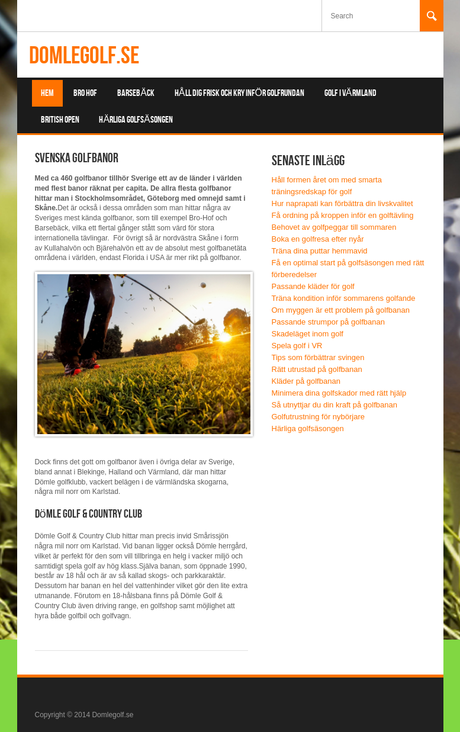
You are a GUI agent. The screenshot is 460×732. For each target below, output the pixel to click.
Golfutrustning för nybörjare (318, 416)
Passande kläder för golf (313, 286)
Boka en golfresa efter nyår (318, 239)
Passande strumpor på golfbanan (328, 321)
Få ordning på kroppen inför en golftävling (343, 215)
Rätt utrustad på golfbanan (317, 369)
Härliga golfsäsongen (135, 120)
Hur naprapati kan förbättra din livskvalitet (342, 203)
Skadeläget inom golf (307, 333)
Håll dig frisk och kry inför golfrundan (239, 93)
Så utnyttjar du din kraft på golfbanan (334, 404)
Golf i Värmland (350, 93)
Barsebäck (136, 93)
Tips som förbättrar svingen (318, 357)
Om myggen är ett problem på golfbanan (341, 310)
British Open (60, 120)
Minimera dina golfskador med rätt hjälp (339, 393)
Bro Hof (85, 93)
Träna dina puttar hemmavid (320, 250)
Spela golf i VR (297, 345)
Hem (47, 93)
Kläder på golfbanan (306, 381)
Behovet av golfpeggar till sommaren (334, 227)
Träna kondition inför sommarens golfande (344, 298)
